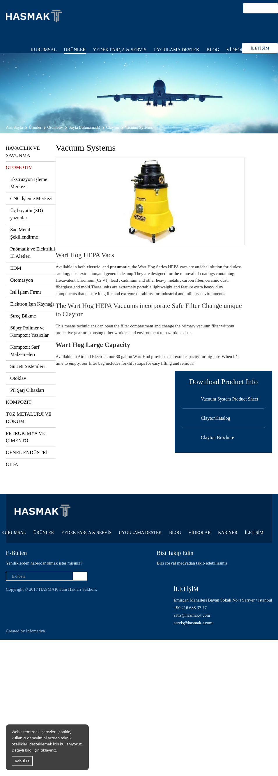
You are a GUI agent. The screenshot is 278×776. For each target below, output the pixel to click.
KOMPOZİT (18, 402)
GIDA (12, 464)
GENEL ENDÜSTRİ (26, 452)
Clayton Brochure (217, 437)
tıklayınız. (48, 750)
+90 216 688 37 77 (190, 607)
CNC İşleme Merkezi (31, 198)
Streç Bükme (23, 316)
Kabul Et (22, 760)
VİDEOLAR (238, 49)
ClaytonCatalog (215, 418)
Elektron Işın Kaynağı (32, 304)
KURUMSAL (44, 49)
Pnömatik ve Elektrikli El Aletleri (32, 252)
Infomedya (35, 631)
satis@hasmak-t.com (192, 615)
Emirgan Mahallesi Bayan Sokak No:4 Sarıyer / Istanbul (223, 600)
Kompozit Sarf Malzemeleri (25, 350)
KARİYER (228, 532)
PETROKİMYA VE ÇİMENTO (25, 437)
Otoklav (18, 378)
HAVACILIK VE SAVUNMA (23, 151)
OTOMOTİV (19, 167)
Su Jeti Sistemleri (27, 366)
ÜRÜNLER (75, 49)
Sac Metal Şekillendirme (24, 233)
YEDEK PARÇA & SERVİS (119, 49)
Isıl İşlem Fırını (25, 292)
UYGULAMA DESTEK (176, 49)
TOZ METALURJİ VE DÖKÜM (29, 417)
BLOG (213, 49)
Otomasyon (21, 280)
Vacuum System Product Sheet (229, 398)
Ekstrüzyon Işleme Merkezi (28, 183)
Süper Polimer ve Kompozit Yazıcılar (29, 331)
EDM (15, 268)
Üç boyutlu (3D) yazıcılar (26, 214)
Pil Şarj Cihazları (27, 390)
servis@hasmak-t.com (193, 622)
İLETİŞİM (260, 48)
